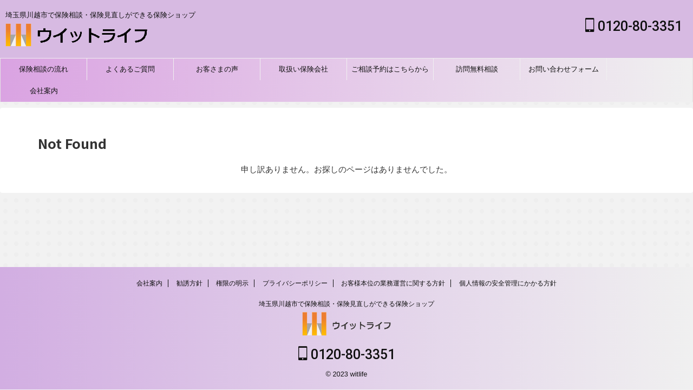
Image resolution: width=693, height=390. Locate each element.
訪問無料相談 (477, 69)
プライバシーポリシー (295, 284)
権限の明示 (232, 284)
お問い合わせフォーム (563, 69)
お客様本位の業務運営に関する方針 (393, 284)
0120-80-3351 (633, 26)
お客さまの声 (217, 69)
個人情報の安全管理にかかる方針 (508, 284)
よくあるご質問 (130, 69)
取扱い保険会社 (303, 69)
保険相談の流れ (43, 69)
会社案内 (44, 91)
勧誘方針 (189, 284)
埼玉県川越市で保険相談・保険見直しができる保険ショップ (346, 305)
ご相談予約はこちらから (390, 69)
